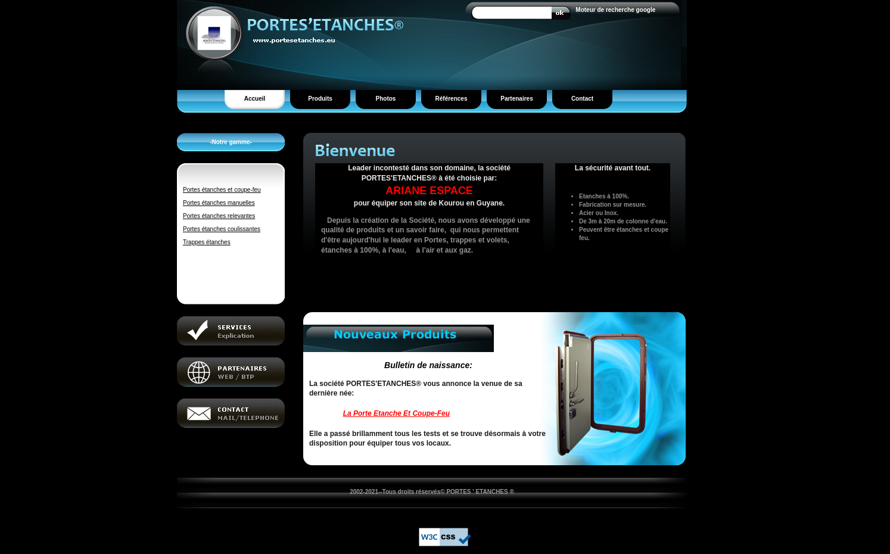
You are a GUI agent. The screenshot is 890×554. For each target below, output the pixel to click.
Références (451, 98)
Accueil (255, 98)
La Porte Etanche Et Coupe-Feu (396, 413)
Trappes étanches (207, 242)
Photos (386, 98)
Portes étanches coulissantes (221, 229)
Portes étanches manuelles (219, 203)
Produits (320, 98)
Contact (582, 98)
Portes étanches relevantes (219, 216)
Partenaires (516, 98)
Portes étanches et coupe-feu (222, 189)
